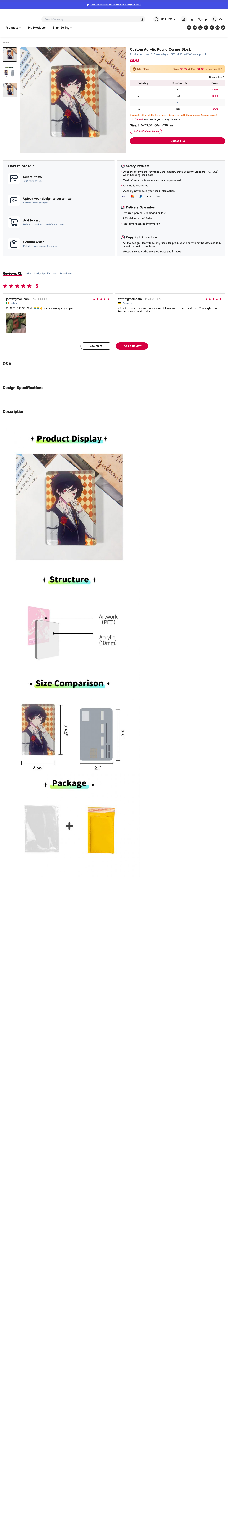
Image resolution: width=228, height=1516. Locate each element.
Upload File (177, 141)
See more (96, 346)
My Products (37, 28)
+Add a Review (132, 346)
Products (13, 28)
